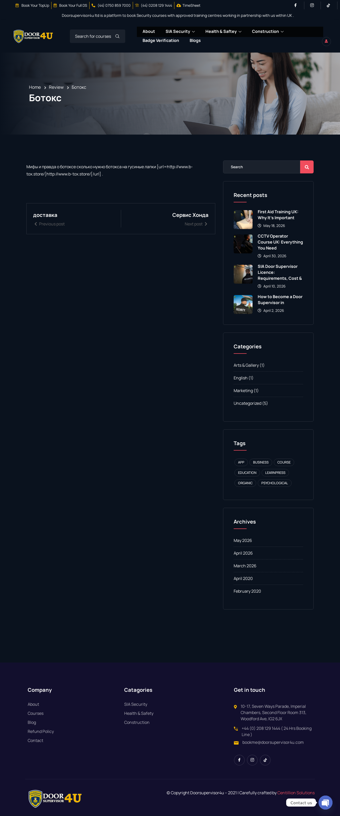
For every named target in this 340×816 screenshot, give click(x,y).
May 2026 (243, 540)
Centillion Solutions (296, 793)
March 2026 (245, 566)
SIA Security (180, 31)
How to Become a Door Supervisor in (280, 300)
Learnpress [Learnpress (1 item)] (275, 473)
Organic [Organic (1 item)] (245, 483)
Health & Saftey (224, 31)
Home (35, 87)
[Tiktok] (330, 5)
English (241, 378)
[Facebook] (297, 5)
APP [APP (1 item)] (241, 462)
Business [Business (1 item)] (261, 462)
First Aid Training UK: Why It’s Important (278, 215)
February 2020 (247, 591)
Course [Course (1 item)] (284, 462)
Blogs (195, 39)
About (148, 31)
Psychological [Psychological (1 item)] (274, 483)
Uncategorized (247, 403)
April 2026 (243, 553)
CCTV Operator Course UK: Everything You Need (280, 242)
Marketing (243, 391)
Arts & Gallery (246, 365)
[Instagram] (314, 5)
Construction (268, 31)
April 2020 (243, 579)
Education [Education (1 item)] (247, 473)
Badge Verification (160, 39)
